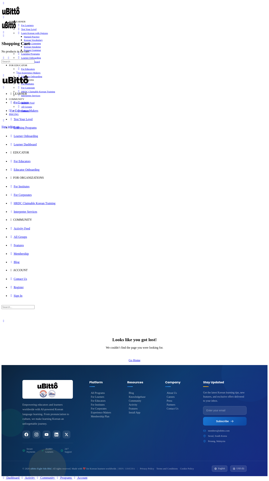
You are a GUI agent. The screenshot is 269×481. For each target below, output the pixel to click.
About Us (172, 393)
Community (135, 400)
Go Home (134, 360)
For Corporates (98, 408)
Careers (171, 396)
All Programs (98, 393)
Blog (131, 393)
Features (133, 408)
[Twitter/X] (67, 434)
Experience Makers (101, 412)
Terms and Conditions (167, 468)
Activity (133, 404)
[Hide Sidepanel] (3, 57)
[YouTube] (46, 434)
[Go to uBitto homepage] (10, 15)
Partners (171, 404)
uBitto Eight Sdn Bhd (40, 468)
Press (169, 400)
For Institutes (98, 404)
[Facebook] (26, 434)
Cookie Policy (187, 468)
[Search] (3, 32)
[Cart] (3, 35)
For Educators (98, 400)
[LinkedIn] (57, 434)
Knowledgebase (137, 396)
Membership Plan (100, 416)
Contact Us (172, 408)
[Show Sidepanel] (8, 57)
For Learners (97, 396)
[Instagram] (36, 434)
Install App (134, 412)
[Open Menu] (3, 17)
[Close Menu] (3, 87)
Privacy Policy (147, 468)
